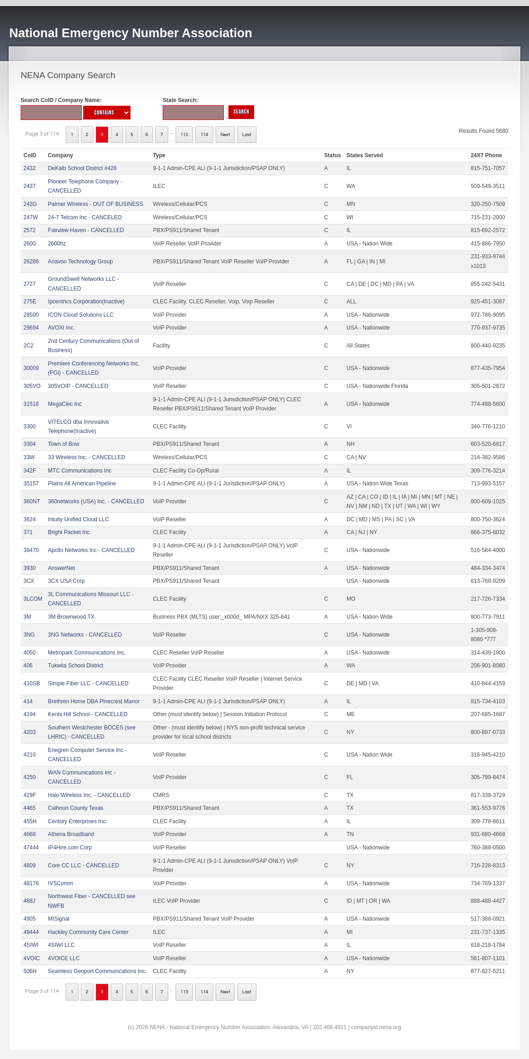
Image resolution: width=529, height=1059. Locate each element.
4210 (29, 755)
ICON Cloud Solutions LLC (81, 315)
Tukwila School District (75, 665)
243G (30, 204)
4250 (29, 777)
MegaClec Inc (64, 404)
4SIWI (31, 945)
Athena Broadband (71, 834)
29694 (31, 328)
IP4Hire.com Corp (69, 847)
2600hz (57, 243)
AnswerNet (61, 568)
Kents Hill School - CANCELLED (87, 714)
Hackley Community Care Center (88, 932)
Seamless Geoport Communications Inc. (97, 971)
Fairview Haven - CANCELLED (86, 230)
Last (246, 134)
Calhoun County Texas (75, 808)
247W (30, 217)
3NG (29, 635)
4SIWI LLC (61, 945)
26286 (31, 261)
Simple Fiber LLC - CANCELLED (88, 683)
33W (29, 457)
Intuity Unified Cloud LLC (78, 519)
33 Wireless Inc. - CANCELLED (86, 457)
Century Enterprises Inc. (77, 821)
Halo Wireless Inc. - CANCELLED (89, 795)
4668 (29, 834)
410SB (31, 683)
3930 (29, 568)
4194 (29, 714)
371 (28, 532)
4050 (29, 652)
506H (30, 971)
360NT (31, 501)
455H (30, 821)
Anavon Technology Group (80, 261)
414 (28, 701)
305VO (31, 386)
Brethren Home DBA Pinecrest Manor (93, 701)
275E (29, 301)
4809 (29, 865)
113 (184, 134)
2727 (29, 284)
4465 (29, 808)
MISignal (58, 919)
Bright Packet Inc (69, 532)
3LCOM (32, 599)
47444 (31, 847)
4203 (29, 732)
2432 (29, 168)
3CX (28, 581)
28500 (31, 315)
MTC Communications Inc (79, 470)
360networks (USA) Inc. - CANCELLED (96, 501)
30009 (31, 368)
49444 (31, 932)
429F (29, 795)
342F (29, 470)
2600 (29, 243)
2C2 (28, 345)
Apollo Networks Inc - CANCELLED (91, 550)
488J (29, 901)
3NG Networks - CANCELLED (85, 635)
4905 (29, 919)
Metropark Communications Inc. (86, 652)
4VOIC (31, 958)
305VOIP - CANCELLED (78, 386)
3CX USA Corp (66, 581)
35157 (31, 483)
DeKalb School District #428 (82, 168)
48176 (31, 883)
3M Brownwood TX (71, 617)
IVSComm (60, 883)
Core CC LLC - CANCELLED (83, 865)
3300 (29, 426)
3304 (29, 444)
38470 (31, 550)
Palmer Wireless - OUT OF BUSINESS (95, 204)
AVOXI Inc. (61, 328)
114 (204, 134)
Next (225, 134)
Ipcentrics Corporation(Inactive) (86, 301)
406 (28, 665)
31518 (31, 404)
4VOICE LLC (64, 958)
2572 (29, 230)
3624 (29, 519)
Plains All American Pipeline (82, 483)
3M (27, 617)
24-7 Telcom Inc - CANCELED (85, 217)
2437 (29, 186)
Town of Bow (63, 444)
